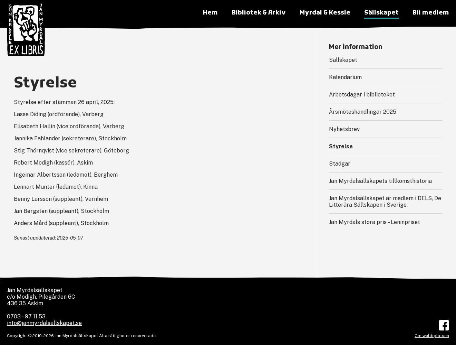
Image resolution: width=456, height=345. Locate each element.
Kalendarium (345, 77)
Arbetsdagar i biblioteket (362, 94)
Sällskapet (343, 60)
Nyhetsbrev (344, 129)
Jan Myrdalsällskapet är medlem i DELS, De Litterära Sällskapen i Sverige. (385, 201)
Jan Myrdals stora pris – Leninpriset (374, 222)
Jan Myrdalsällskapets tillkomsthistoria (380, 181)
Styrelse (341, 146)
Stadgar (339, 163)
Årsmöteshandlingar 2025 (362, 112)
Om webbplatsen (432, 335)
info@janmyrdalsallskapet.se (44, 323)
